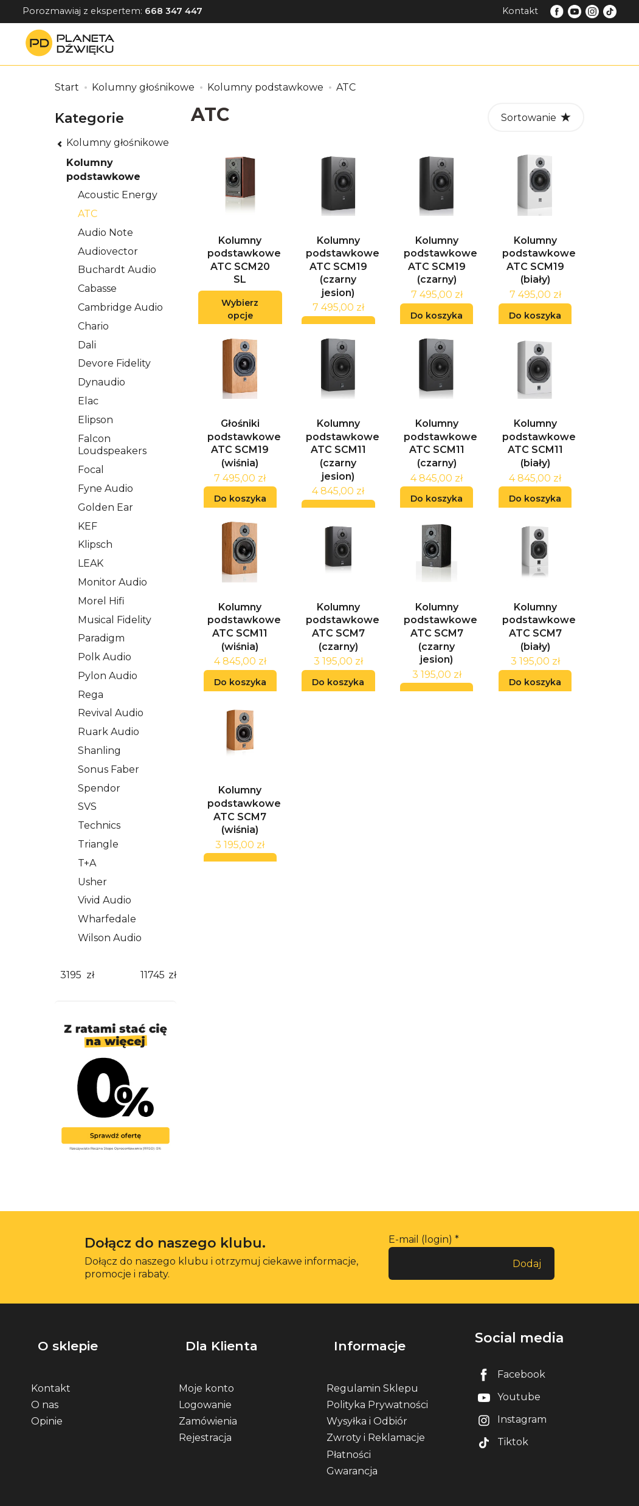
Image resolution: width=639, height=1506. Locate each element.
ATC (87, 213)
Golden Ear (105, 507)
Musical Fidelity (114, 620)
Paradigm (101, 638)
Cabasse (97, 288)
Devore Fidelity (114, 363)
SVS (87, 806)
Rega (90, 694)
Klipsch (95, 544)
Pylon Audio (107, 676)
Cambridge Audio (120, 307)
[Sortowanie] (536, 117)
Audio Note (105, 232)
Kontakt (520, 10)
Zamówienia (208, 1405)
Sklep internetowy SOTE (561, 1493)
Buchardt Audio (117, 269)
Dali (87, 345)
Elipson (95, 420)
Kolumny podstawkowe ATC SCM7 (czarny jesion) (440, 655)
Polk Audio (104, 657)
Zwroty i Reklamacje (375, 1422)
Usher (92, 882)
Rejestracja (205, 1422)
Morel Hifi (101, 601)
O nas (44, 1388)
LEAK (90, 563)
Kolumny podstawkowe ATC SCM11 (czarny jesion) (342, 464)
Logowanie (205, 1388)
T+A (87, 863)
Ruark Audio (108, 731)
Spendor (99, 788)
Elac (88, 401)
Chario (93, 326)
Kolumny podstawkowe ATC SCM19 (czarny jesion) (342, 274)
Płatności (348, 1438)
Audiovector (108, 251)
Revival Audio (110, 713)
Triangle (98, 844)
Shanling (99, 750)
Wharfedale (107, 919)
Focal (91, 469)
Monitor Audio (112, 582)
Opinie (47, 1405)
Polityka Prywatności (377, 1388)
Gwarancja (352, 1454)
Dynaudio (101, 382)
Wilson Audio (110, 938)
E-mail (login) (420, 1239)
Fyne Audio (105, 488)
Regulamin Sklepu (372, 1372)
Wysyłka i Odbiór (366, 1405)
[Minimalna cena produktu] (70, 975)
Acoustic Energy (117, 195)
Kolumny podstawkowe (103, 169)
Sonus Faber (108, 769)
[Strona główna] (72, 43)
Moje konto (206, 1372)
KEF (87, 526)
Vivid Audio (104, 900)
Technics (99, 825)
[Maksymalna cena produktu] (152, 975)
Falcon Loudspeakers (112, 445)
